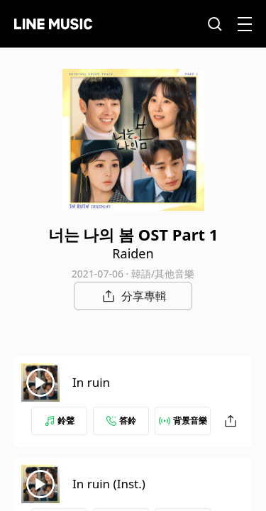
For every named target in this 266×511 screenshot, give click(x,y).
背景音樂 (183, 420)
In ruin (91, 382)
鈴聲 (59, 420)
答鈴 (121, 420)
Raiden (132, 253)
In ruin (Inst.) (108, 484)
